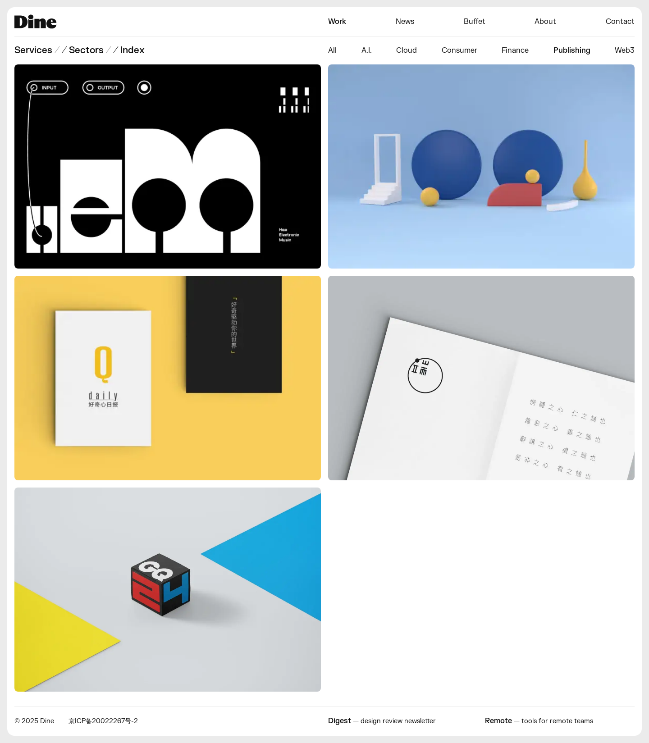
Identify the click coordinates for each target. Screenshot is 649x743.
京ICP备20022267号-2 (103, 721)
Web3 (625, 50)
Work (337, 21)
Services (33, 50)
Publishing (571, 50)
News (405, 21)
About (545, 21)
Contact (620, 21)
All (332, 50)
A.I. (366, 50)
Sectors (86, 50)
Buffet (474, 21)
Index (132, 50)
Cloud (406, 50)
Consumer (459, 50)
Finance (515, 50)
